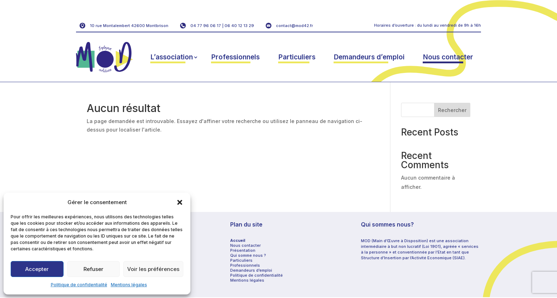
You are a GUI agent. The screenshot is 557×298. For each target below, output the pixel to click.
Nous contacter (448, 57)
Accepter (37, 269)
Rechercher (452, 110)
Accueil (237, 240)
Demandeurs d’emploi (369, 57)
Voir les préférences (153, 269)
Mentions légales (129, 284)
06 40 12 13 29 (239, 25)
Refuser (93, 269)
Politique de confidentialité (79, 284)
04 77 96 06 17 (205, 25)
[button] (179, 202)
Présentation (242, 250)
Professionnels (235, 57)
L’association (172, 57)
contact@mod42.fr (294, 25)
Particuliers (296, 57)
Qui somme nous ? (248, 255)
